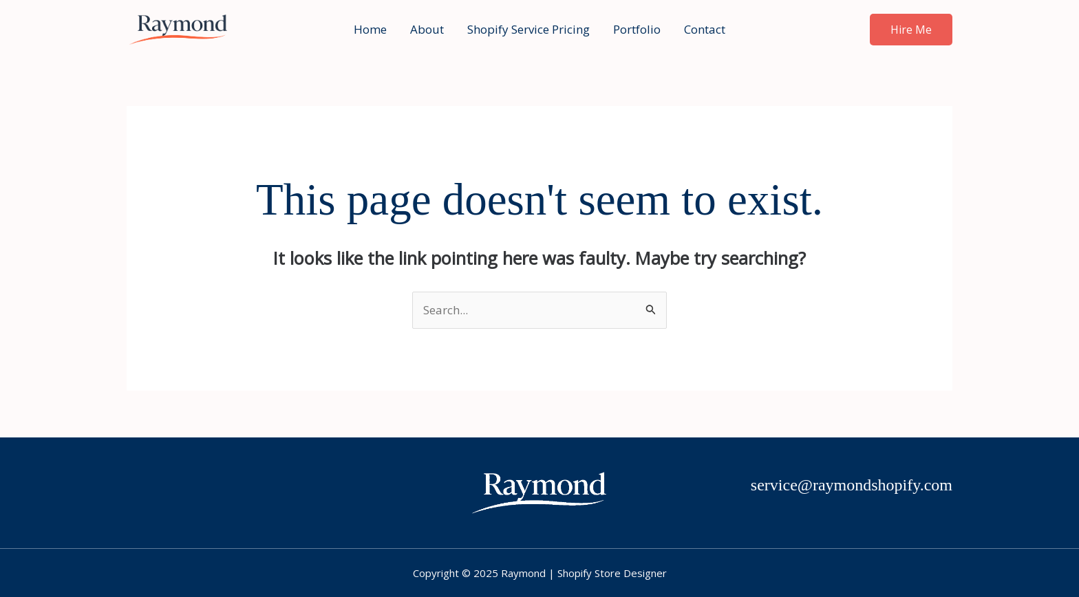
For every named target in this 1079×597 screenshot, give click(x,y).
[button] (911, 29)
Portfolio (637, 29)
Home (370, 29)
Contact (704, 29)
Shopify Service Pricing (528, 29)
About (427, 29)
